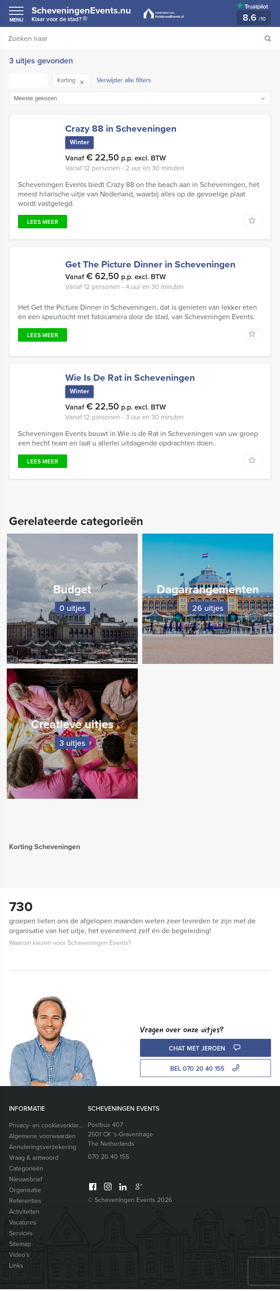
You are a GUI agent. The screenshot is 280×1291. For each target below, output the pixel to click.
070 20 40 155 (108, 1158)
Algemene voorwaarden (42, 1138)
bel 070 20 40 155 (206, 1070)
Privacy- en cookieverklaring (46, 1127)
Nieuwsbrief (25, 1181)
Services (21, 1235)
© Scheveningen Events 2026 (130, 1201)
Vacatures (22, 1224)
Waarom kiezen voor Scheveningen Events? (70, 944)
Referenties (25, 1202)
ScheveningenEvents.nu (86, 15)
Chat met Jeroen (206, 1050)
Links (16, 1267)
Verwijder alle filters (124, 80)
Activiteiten (24, 1213)
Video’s (19, 1256)
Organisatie (25, 1192)
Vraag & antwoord (34, 1159)
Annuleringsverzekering (42, 1148)
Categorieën (26, 1170)
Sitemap (20, 1246)
